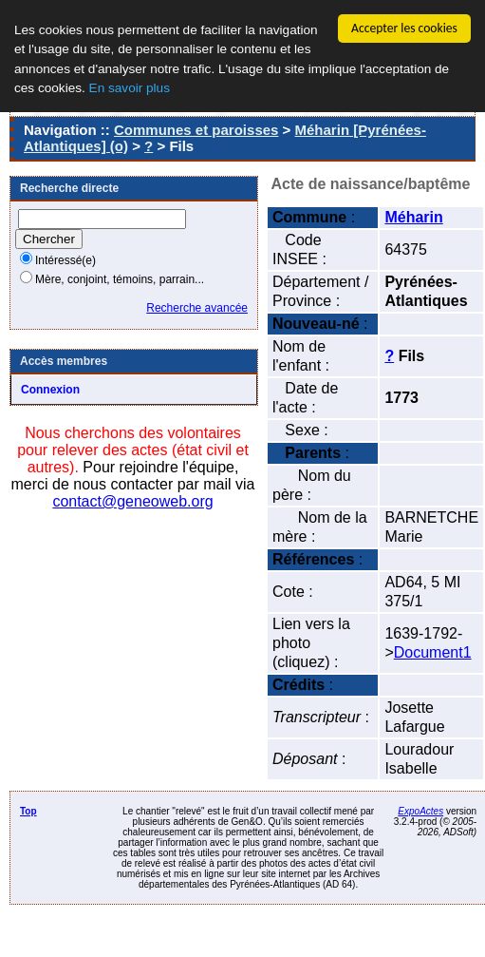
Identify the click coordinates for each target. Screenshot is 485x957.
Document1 (433, 652)
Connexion (50, 389)
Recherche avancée (197, 308)
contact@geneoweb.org (132, 501)
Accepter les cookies (404, 28)
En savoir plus (129, 88)
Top (28, 811)
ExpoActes (420, 811)
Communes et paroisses (196, 130)
